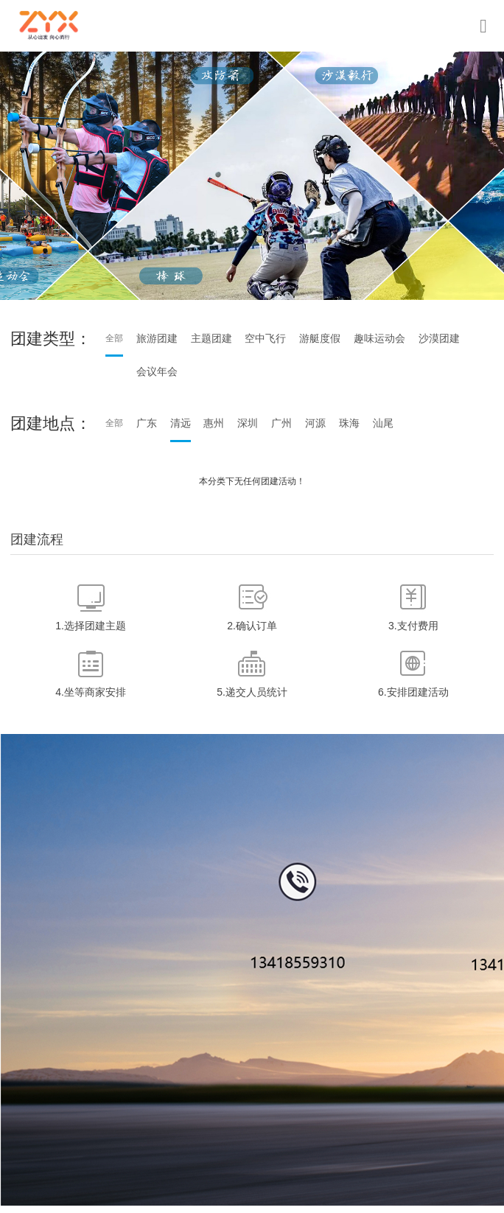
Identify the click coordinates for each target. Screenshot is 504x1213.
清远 (180, 423)
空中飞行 (265, 338)
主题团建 (211, 338)
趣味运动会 (379, 338)
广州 (281, 423)
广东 (146, 423)
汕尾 (383, 423)
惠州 (213, 423)
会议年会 (157, 371)
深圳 (247, 423)
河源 (315, 423)
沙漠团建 (439, 338)
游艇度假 (319, 338)
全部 (114, 338)
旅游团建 (157, 338)
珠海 (349, 423)
